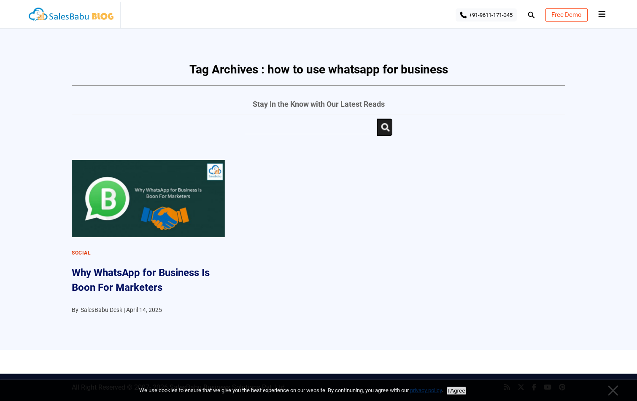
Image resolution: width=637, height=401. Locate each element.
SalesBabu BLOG (70, 17)
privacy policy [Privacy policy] (426, 390)
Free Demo (566, 15)
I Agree (456, 390)
